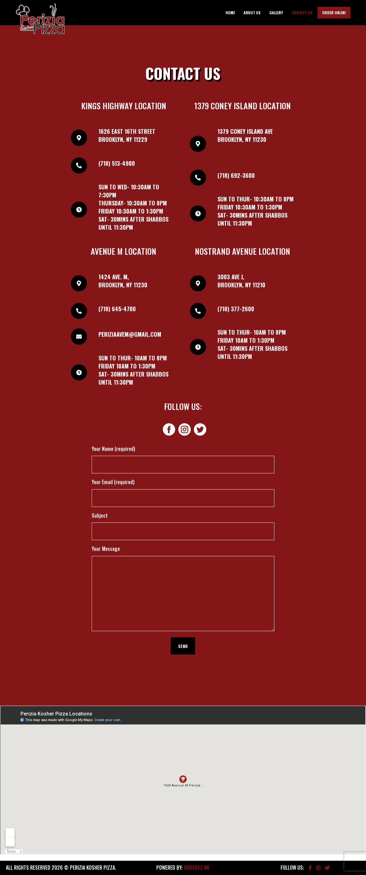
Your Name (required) (113, 303)
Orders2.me (197, 867)
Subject (100, 370)
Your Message (106, 403)
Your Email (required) (113, 337)
